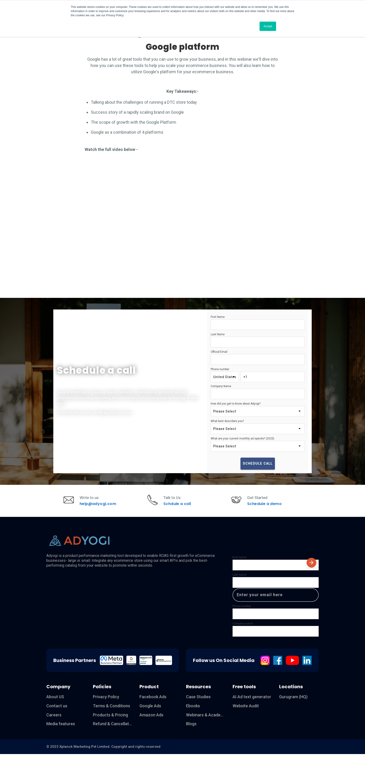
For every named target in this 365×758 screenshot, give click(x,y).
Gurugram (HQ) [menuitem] (293, 700)
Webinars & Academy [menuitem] (206, 718)
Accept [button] (268, 26)
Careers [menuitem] (53, 718)
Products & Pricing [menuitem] (110, 718)
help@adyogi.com (99, 505)
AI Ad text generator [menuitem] (252, 700)
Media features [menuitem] (60, 727)
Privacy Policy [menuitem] (106, 700)
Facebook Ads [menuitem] (152, 700)
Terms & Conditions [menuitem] (111, 709)
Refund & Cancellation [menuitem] (112, 727)
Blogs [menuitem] (191, 727)
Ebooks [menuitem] (193, 709)
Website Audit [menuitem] (246, 709)
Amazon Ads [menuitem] (151, 718)
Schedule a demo (265, 505)
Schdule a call (178, 505)
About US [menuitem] (55, 700)
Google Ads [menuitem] (150, 709)
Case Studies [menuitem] (198, 700)
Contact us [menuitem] (56, 709)
